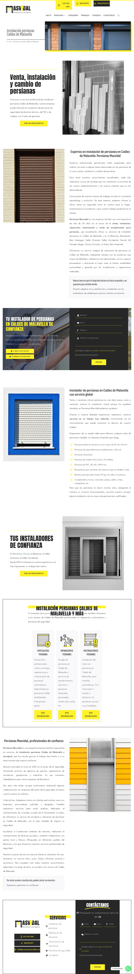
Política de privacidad (108, 350)
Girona (26, 554)
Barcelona (17, 554)
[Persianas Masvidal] (18, 6)
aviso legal (94, 350)
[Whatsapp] (128, 968)
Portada (9, 41)
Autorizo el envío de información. (88, 355)
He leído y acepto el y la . (96, 350)
